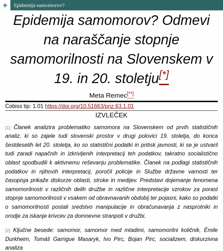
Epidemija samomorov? (39, 5)
